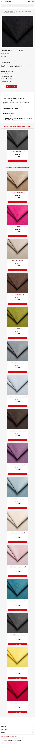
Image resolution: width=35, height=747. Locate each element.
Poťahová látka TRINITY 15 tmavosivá (17, 151)
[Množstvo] (2, 86)
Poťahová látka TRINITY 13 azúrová (17, 601)
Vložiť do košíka (11, 86)
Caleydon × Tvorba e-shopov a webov (9, 742)
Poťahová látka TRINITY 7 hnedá (17, 294)
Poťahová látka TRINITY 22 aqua (17, 498)
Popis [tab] (5, 95)
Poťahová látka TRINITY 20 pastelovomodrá (18, 396)
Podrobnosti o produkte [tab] (15, 95)
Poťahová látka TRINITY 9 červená (17, 703)
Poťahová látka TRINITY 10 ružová (17, 226)
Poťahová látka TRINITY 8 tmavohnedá (17, 430)
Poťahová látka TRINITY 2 (17, 260)
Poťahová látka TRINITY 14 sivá (17, 362)
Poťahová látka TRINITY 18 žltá (17, 669)
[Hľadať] (17, 5)
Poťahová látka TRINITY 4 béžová (17, 192)
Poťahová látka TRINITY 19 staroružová (17, 566)
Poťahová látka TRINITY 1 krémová (17, 532)
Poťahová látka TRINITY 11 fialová (18, 464)
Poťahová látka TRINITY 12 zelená (17, 328)
